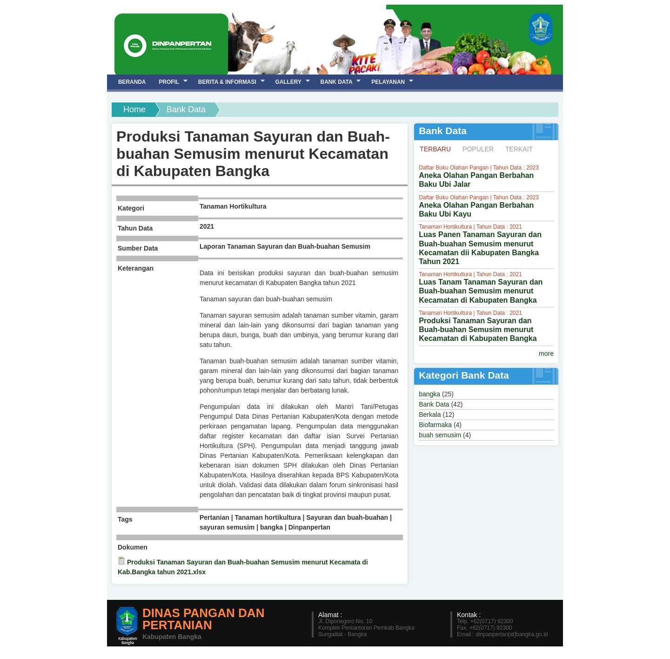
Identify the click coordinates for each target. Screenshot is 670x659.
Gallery (288, 81)
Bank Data (434, 404)
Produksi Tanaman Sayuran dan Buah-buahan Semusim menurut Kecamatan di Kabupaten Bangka (477, 329)
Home (134, 109)
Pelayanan (389, 81)
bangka (429, 394)
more (546, 353)
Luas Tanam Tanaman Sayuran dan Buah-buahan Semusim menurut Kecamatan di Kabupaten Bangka (481, 291)
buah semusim (440, 435)
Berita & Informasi (228, 81)
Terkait (519, 149)
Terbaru (438, 148)
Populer (478, 149)
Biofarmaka (435, 424)
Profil (169, 81)
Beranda (132, 82)
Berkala (430, 414)
